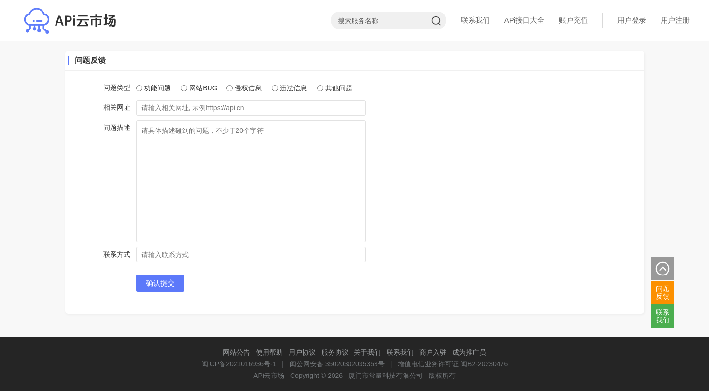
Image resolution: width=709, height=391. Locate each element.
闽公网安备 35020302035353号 (337, 364)
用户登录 (631, 20)
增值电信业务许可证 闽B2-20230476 (453, 364)
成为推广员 (469, 352)
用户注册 (675, 20)
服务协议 (334, 352)
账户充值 (573, 20)
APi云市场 (268, 375)
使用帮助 (269, 352)
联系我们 (475, 20)
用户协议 (302, 352)
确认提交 (160, 283)
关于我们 (367, 352)
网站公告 (236, 352)
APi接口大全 (524, 20)
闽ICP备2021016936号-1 (239, 364)
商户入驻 (432, 352)
